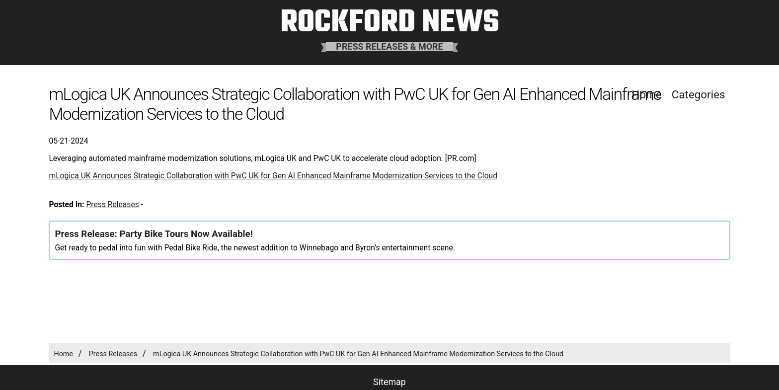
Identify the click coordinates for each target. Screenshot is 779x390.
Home (63, 354)
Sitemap (389, 382)
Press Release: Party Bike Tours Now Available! (153, 234)
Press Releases (112, 204)
